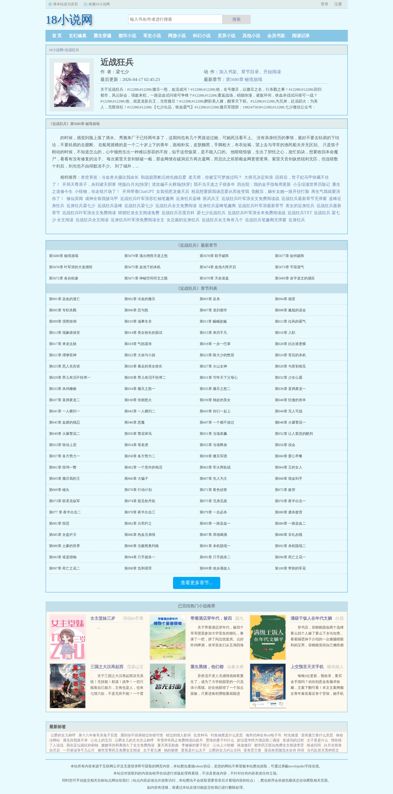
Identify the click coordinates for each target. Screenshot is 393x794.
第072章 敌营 (285, 490)
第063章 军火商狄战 (215, 467)
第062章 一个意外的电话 (143, 467)
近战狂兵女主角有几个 (223, 220)
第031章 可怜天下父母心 (219, 377)
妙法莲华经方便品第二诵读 (258, 740)
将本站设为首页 (65, 4)
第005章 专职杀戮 (62, 310)
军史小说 (152, 35)
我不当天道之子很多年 (214, 184)
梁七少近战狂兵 (212, 213)
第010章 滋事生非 (138, 321)
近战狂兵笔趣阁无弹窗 (266, 220)
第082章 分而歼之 (138, 523)
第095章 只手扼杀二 (215, 557)
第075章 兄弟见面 (213, 501)
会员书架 (276, 35)
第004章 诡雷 (285, 299)
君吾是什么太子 (193, 750)
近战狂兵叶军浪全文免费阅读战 (251, 198)
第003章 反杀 (210, 299)
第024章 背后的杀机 (290, 355)
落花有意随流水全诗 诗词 (284, 750)
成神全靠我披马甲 (101, 198)
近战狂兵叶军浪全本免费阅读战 (258, 213)
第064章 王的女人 (288, 467)
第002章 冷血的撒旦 (139, 299)
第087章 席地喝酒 (213, 535)
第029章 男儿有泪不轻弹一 (70, 377)
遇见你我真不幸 (75, 740)
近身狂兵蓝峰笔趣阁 (218, 206)
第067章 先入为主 (213, 478)
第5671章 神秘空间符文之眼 (146, 278)
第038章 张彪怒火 (138, 400)
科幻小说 (202, 35)
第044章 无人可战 (288, 411)
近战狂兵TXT (301, 213)
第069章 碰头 (59, 490)
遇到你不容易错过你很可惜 (141, 735)
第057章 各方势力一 (64, 456)
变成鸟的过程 (293, 740)
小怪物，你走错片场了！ (97, 191)
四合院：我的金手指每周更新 (264, 184)
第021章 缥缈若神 (62, 355)
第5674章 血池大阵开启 (218, 267)
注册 (338, 4)
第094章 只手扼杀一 (139, 557)
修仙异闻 (74, 198)
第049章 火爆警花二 (64, 434)
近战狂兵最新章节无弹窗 (305, 198)
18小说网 (56, 50)
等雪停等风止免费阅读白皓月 (180, 740)
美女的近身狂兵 (301, 206)
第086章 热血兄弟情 (139, 535)
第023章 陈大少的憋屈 (217, 355)
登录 (324, 4)
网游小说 (177, 35)
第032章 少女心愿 (288, 377)
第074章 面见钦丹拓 (139, 501)
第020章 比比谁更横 (290, 344)
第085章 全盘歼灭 (62, 535)
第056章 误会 (285, 445)
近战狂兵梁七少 (139, 206)
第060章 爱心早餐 (288, 456)
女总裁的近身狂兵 (184, 220)
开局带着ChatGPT (138, 191)
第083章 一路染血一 (215, 523)
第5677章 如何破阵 (289, 256)
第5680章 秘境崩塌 (244, 79)
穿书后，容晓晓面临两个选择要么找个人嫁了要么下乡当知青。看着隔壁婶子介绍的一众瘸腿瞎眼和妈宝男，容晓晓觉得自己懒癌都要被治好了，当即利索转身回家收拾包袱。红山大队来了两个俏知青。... (317, 645)
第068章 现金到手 (288, 478)
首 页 (57, 35)
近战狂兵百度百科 (179, 213)
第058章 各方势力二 (139, 456)
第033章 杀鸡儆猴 (62, 389)
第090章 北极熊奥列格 (141, 546)
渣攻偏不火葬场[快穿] (172, 184)
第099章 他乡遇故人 (215, 568)
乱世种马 (201, 735)
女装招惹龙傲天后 (172, 191)
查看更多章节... (197, 582)
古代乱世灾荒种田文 (323, 750)
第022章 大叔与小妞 (139, 355)
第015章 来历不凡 (213, 333)
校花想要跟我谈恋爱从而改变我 (220, 191)
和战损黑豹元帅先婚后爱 (163, 177)
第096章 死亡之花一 (290, 557)
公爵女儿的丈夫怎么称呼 (134, 740)
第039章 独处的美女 (215, 400)
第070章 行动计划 (138, 490)
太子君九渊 (152, 750)
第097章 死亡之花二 (64, 568)
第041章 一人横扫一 (64, 411)
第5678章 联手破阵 (214, 256)
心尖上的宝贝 (101, 740)
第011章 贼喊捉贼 (213, 321)
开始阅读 (272, 71)
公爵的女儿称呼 (63, 735)
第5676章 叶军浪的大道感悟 (70, 267)
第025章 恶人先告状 (64, 366)
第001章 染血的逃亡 (64, 299)
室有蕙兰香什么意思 (317, 735)
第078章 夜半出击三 (139, 512)
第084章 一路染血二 (290, 523)
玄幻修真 (78, 35)
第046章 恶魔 (134, 422)
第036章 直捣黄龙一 (290, 389)
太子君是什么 (317, 740)
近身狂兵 (297, 220)
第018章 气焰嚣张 (138, 344)
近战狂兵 (72, 50)
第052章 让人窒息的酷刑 (294, 434)
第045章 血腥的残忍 (64, 422)
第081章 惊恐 (59, 523)
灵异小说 (226, 35)
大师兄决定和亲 (258, 177)
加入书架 (228, 71)
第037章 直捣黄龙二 (64, 400)
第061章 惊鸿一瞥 (62, 467)
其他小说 (251, 35)
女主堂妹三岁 (102, 618)
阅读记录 (301, 35)
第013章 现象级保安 (64, 333)
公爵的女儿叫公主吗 (225, 750)
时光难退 (291, 735)
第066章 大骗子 (136, 478)
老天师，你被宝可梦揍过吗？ (215, 177)
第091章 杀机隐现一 (215, 546)
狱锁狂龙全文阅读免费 (140, 213)
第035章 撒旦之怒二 (215, 389)
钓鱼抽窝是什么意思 (227, 735)
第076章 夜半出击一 (290, 501)
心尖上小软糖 (223, 745)
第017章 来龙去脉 (62, 344)
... (98, 627)
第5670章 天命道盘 (214, 278)
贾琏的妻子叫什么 (220, 740)
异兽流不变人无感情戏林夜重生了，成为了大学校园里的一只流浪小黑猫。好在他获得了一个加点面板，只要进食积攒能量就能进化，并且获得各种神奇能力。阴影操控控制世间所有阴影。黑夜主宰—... (217, 693)
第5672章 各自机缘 (63, 278)
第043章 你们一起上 (215, 411)
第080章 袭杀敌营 (288, 512)
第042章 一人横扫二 (139, 411)
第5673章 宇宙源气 (289, 267)
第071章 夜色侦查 (213, 490)
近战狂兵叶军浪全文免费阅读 (90, 213)
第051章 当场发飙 (213, 434)
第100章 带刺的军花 (290, 568)
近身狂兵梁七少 (81, 206)
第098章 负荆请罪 (138, 568)
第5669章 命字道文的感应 (295, 278)
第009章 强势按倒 (62, 321)
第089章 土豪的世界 (64, 546)
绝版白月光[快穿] (134, 184)
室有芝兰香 (252, 750)
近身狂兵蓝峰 (189, 198)
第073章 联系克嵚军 (64, 501)
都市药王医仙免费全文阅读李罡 (279, 745)
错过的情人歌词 (178, 735)
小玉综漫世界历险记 (311, 184)
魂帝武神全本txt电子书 (263, 735)
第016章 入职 (285, 333)
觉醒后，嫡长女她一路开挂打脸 (280, 191)
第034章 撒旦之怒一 (139, 389)
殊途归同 (314, 745)
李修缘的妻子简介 (196, 745)
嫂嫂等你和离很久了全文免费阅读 (127, 745)
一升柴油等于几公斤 (79, 750)
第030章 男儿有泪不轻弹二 (145, 377)
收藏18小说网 (99, 4)
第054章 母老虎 (136, 445)
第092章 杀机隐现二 (290, 546)
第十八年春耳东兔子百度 (98, 735)
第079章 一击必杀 (213, 512)
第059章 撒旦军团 (213, 456)
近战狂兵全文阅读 (93, 220)
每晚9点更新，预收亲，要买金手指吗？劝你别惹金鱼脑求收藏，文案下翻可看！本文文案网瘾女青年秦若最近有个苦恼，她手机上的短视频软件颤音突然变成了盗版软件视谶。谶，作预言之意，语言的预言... (317, 693)
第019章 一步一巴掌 (215, 344)
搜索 (236, 19)
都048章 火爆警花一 (290, 422)
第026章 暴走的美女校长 (143, 366)
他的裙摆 (171, 750)
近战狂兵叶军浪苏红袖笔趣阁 (148, 198)
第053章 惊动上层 (62, 445)
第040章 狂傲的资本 (290, 400)
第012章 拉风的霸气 (290, 321)
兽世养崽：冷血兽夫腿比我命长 (110, 177)
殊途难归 (244, 745)
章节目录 (250, 71)
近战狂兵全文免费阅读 (177, 206)
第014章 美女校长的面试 (143, 333)
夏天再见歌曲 (168, 745)
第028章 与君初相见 (290, 366)
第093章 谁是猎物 (62, 557)
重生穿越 (102, 35)
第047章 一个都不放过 (217, 422)
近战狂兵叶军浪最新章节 (262, 206)
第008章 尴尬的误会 (290, 310)
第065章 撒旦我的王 (64, 478)
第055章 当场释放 (213, 445)
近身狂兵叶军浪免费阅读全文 (139, 220)
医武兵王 (212, 198)
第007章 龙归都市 (213, 310)
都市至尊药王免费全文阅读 (119, 750)
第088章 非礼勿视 (288, 535)
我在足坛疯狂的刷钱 (82, 745)
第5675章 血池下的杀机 (142, 267)
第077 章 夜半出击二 (65, 512)
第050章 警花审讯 (138, 434)
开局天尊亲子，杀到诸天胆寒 (89, 184)
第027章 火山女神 (213, 366)
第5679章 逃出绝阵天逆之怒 (146, 256)
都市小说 (127, 35)
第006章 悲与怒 (136, 310)
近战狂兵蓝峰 (110, 206)
